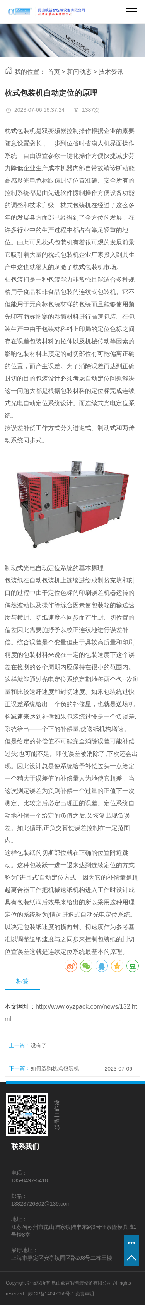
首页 (54, 71)
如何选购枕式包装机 (55, 1068)
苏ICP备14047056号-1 (51, 1293)
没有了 (39, 1045)
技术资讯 (111, 71)
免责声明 (84, 1293)
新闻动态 (79, 71)
